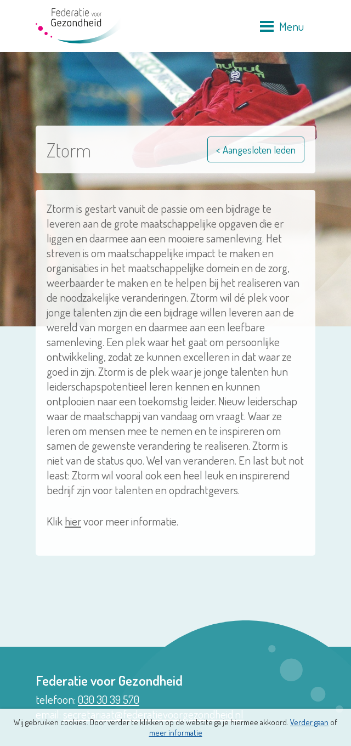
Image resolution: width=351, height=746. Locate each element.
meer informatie (175, 732)
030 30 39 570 (108, 699)
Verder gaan (309, 722)
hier (73, 520)
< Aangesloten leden (256, 149)
